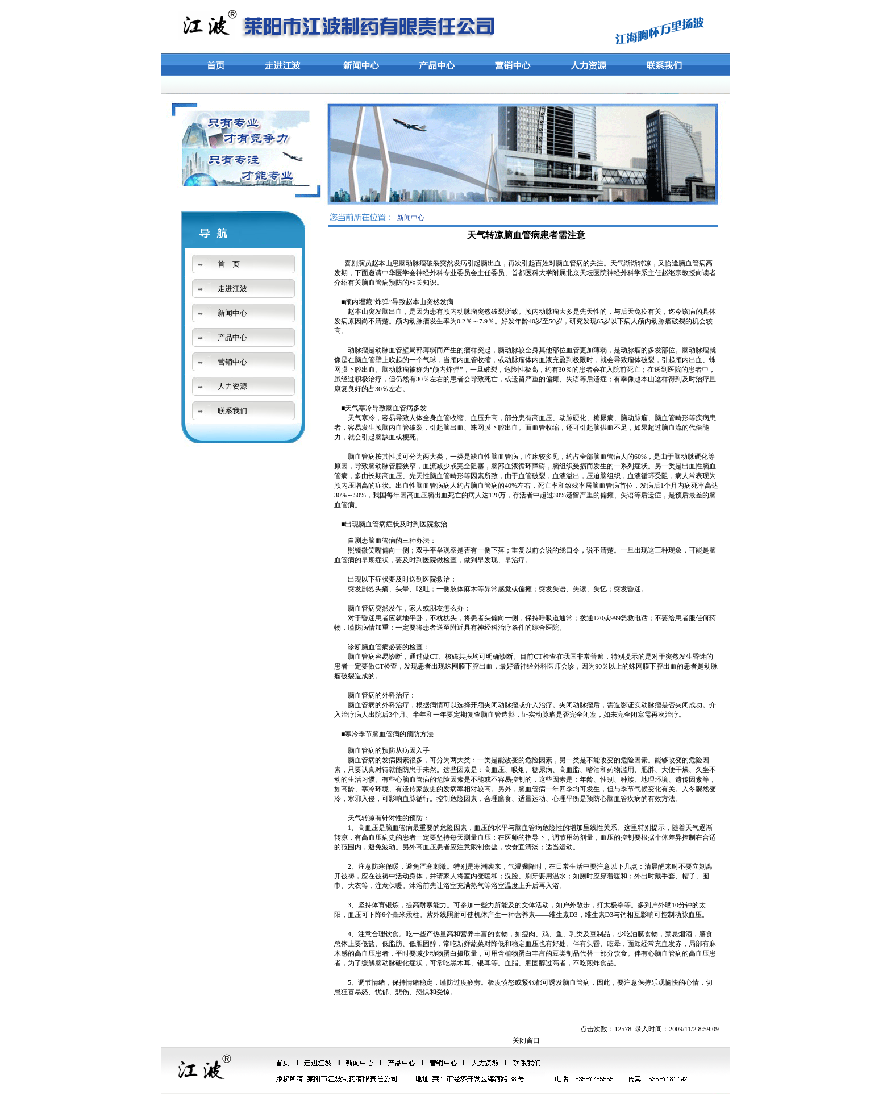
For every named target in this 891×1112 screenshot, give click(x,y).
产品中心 (232, 337)
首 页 (229, 264)
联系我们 (232, 410)
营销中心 (232, 362)
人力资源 (232, 386)
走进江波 (232, 288)
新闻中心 (232, 313)
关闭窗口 (526, 1040)
